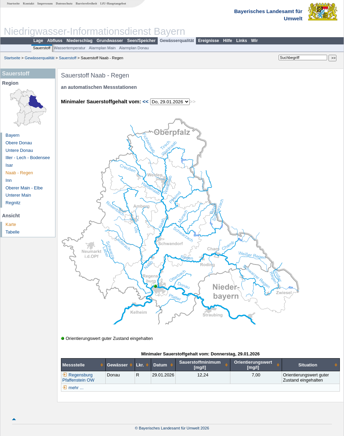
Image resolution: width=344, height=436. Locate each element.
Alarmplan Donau (134, 48)
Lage (38, 40)
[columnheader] (83, 365)
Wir (254, 40)
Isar (9, 165)
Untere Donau (19, 150)
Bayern (13, 135)
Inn (9, 180)
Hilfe (227, 40)
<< (146, 101)
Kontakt (28, 3)
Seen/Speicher (141, 40)
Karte (11, 224)
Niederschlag (79, 40)
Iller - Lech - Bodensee (28, 157)
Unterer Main (18, 195)
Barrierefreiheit (86, 3)
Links (241, 40)
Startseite (13, 3)
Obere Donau (19, 142)
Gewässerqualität (177, 40)
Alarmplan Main (102, 48)
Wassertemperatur (69, 48)
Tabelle (13, 232)
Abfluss (54, 40)
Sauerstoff (42, 48)
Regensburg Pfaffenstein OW (78, 377)
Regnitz (13, 202)
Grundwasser (110, 40)
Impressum (45, 3)
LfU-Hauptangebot (113, 3)
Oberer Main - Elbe (24, 187)
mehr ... (76, 387)
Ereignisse (208, 40)
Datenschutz (64, 3)
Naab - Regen (19, 172)
